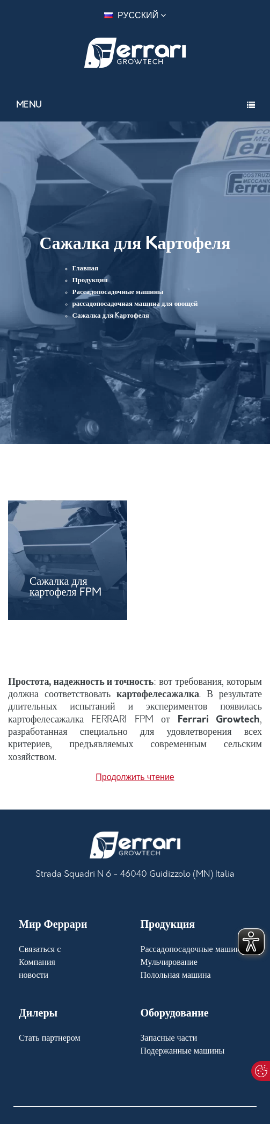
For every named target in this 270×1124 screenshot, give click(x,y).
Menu (29, 105)
